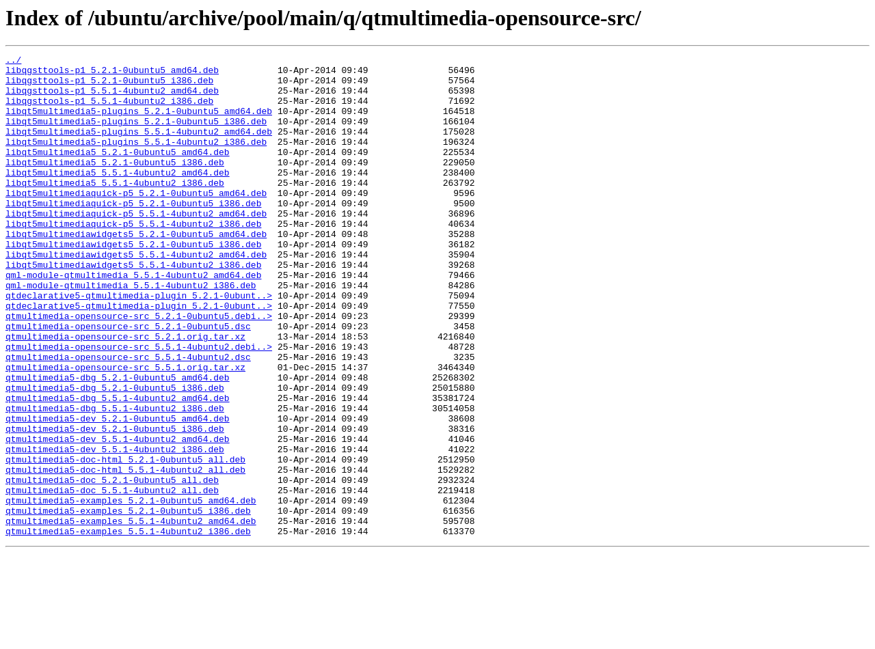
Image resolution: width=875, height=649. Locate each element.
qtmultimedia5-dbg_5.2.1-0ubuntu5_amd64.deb (117, 443)
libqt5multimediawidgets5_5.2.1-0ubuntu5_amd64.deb (136, 270)
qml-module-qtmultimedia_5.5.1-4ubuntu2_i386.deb (130, 332)
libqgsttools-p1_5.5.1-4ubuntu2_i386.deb (109, 111)
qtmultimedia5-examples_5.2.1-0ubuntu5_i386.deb (128, 602)
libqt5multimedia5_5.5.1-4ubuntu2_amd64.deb (117, 197)
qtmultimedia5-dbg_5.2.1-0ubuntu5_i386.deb (114, 455)
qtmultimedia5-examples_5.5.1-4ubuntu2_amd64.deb (130, 615)
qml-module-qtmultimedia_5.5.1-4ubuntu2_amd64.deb (133, 320)
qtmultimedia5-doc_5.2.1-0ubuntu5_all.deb (112, 566)
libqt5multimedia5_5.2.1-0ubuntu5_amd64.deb (117, 172)
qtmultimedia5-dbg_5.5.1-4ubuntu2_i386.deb (114, 479)
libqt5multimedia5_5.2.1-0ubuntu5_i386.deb (114, 184)
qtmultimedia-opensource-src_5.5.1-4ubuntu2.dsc (128, 418)
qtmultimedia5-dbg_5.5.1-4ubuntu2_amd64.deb (117, 467)
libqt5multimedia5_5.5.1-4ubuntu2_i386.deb (114, 209)
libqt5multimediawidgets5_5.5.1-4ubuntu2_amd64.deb (136, 295)
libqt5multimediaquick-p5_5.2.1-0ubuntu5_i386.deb (133, 233)
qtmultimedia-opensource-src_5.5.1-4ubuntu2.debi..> (138, 406)
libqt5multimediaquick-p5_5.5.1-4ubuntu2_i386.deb (133, 258)
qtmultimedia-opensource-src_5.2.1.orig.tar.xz (125, 393)
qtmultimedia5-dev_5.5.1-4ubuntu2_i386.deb (114, 529)
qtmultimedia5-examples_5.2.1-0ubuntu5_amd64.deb (130, 590)
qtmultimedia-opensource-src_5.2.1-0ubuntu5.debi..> (138, 369)
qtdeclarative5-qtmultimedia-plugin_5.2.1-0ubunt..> (138, 344)
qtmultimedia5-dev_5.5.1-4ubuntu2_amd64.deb (117, 516)
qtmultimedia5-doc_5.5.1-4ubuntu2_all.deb (112, 578)
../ (13, 61)
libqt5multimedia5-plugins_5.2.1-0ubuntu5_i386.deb (136, 135)
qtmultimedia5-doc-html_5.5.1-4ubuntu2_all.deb (125, 553)
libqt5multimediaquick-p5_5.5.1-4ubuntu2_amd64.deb (136, 246)
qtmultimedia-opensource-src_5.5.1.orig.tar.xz (125, 430)
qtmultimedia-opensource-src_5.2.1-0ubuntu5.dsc (128, 381)
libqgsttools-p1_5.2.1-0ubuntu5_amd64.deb (112, 74)
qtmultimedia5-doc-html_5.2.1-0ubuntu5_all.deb (125, 541)
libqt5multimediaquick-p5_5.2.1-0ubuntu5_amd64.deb (136, 221)
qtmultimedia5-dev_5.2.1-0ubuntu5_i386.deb (114, 504)
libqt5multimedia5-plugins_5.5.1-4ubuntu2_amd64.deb (138, 147)
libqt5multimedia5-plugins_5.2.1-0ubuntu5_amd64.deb (138, 123)
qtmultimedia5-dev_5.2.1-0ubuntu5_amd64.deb (117, 492)
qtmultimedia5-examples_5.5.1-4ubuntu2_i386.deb (128, 627)
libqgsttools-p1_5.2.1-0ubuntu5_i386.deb (109, 86)
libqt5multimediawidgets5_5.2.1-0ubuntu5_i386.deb (133, 283)
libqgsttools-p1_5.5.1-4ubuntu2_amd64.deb (112, 98)
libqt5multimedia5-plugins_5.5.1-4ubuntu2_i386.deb (136, 160)
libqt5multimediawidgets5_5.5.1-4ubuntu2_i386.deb (133, 307)
